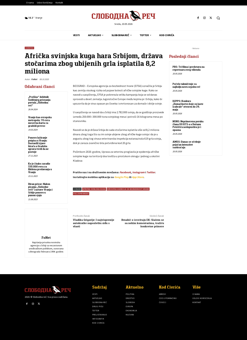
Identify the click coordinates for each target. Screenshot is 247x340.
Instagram (138, 172)
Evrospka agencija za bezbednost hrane (128, 189)
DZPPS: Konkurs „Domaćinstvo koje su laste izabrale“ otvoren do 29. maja (188, 105)
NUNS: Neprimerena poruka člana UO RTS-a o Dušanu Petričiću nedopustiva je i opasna (188, 125)
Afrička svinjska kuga (94, 189)
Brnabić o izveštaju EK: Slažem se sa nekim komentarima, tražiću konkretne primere (142, 223)
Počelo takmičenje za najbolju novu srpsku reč (186, 85)
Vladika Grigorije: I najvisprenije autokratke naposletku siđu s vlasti (93, 223)
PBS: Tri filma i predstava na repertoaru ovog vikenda (188, 68)
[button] (218, 18)
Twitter (150, 172)
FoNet (34, 79)
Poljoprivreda (81, 194)
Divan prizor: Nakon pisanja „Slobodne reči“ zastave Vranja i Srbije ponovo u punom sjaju (40, 189)
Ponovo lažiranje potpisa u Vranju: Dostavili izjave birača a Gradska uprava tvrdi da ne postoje (38, 144)
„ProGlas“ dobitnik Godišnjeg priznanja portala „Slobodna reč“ (39, 101)
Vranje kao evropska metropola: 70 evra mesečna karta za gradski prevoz (40, 121)
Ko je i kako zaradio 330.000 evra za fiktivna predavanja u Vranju (40, 168)
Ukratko (29, 48)
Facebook (125, 172)
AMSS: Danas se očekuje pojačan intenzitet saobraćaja (187, 144)
